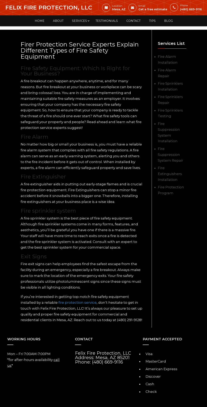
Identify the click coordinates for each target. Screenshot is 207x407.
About (58, 21)
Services (79, 21)
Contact (133, 21)
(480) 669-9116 (187, 8)
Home (39, 21)
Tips (152, 21)
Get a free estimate (148, 8)
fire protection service (77, 303)
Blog (168, 21)
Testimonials (106, 21)
